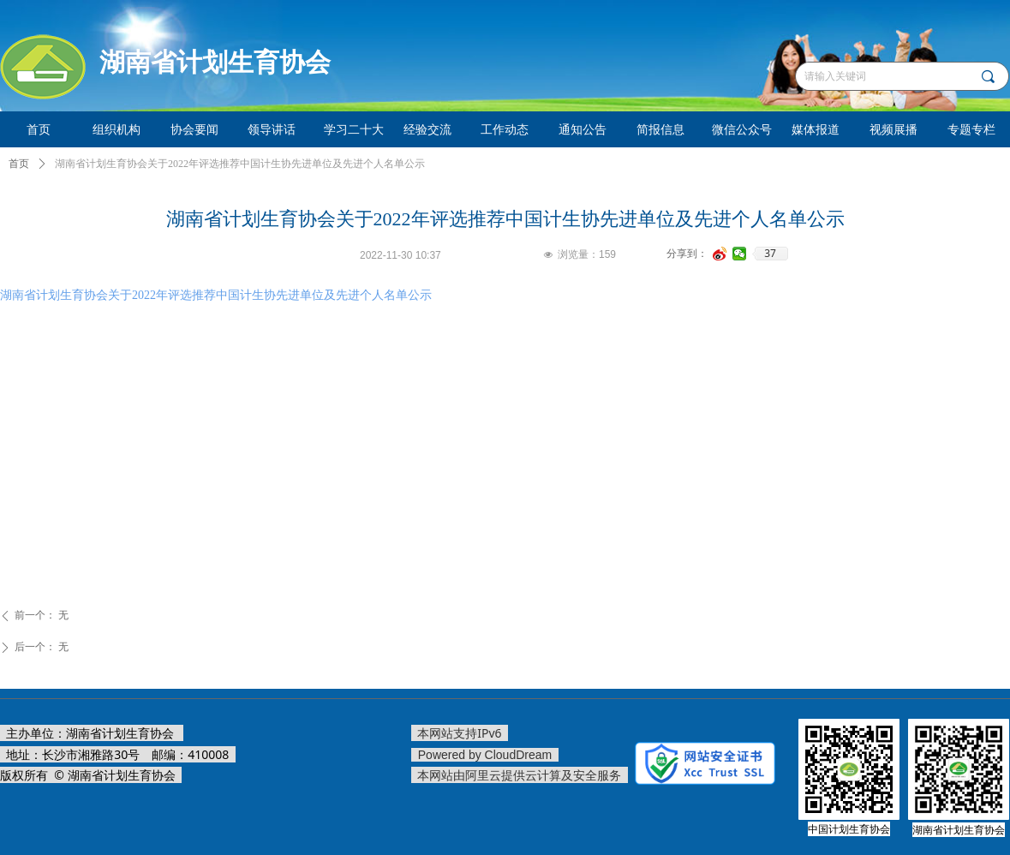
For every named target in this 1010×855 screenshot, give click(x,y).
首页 (19, 164)
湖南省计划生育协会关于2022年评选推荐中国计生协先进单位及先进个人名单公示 (216, 295)
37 (770, 253)
